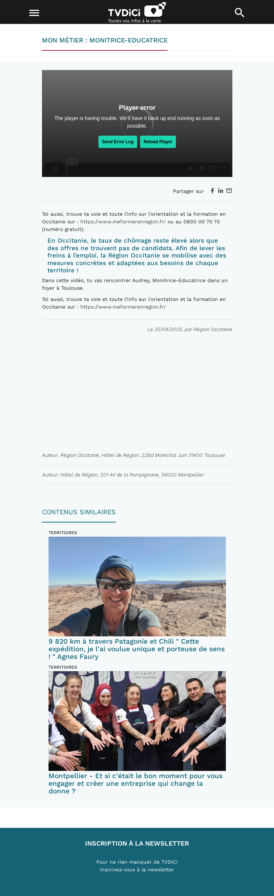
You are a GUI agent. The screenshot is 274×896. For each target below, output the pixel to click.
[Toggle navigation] (34, 13)
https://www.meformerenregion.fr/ (123, 221)
